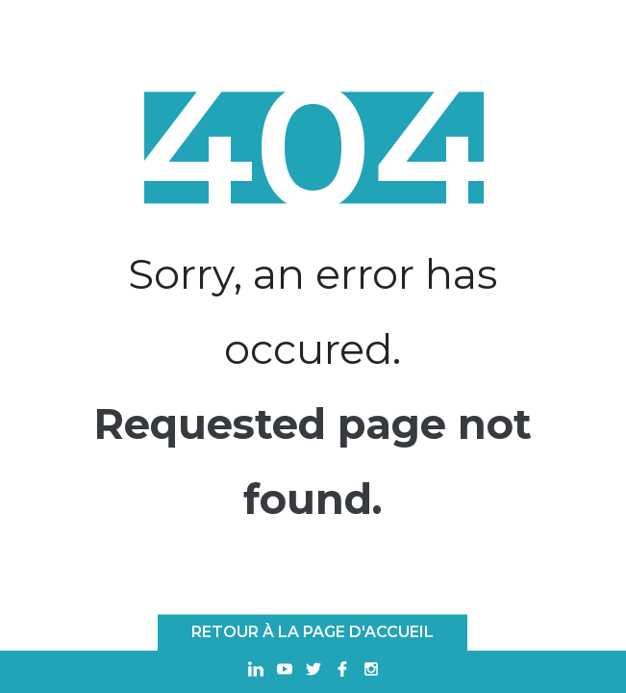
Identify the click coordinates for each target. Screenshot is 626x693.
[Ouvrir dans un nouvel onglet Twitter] (313, 671)
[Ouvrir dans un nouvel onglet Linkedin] (255, 671)
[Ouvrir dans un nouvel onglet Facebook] (342, 671)
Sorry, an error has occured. (312, 312)
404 (313, 148)
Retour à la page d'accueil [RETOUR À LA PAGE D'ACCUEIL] (312, 632)
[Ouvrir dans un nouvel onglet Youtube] (284, 671)
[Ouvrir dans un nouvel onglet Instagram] (371, 671)
